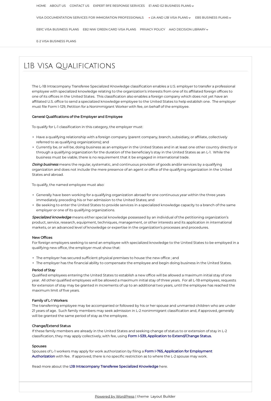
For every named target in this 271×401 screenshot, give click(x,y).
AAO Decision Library (187, 29)
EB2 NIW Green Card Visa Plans (109, 29)
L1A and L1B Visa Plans (169, 17)
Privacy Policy (152, 29)
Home (41, 6)
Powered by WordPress (114, 396)
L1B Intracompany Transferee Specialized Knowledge (113, 366)
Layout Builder (163, 396)
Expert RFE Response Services (119, 6)
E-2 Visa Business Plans (56, 41)
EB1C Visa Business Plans (57, 29)
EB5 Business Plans (211, 17)
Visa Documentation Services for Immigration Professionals (90, 17)
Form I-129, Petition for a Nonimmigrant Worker (88, 107)
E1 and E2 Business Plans (170, 6)
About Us (58, 6)
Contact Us (79, 6)
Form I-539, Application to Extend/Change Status (169, 336)
